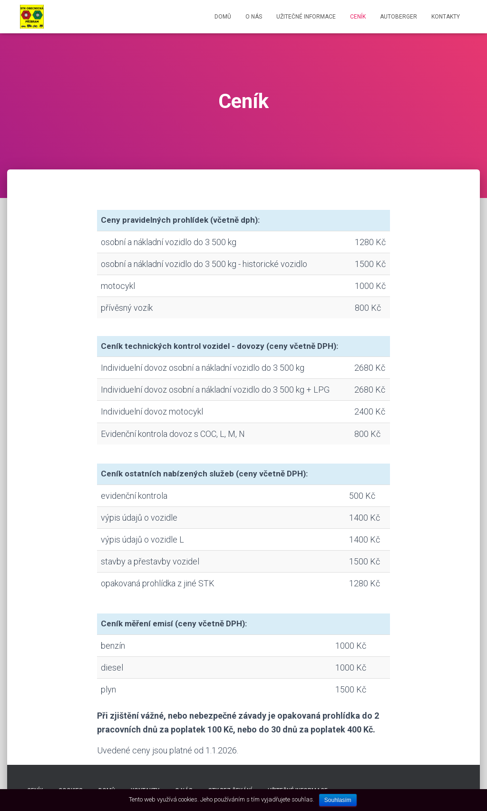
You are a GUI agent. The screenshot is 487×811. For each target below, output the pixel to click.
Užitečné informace (306, 16)
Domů (222, 16)
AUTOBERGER (398, 16)
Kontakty (445, 16)
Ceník (358, 16)
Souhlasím (337, 800)
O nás (253, 16)
